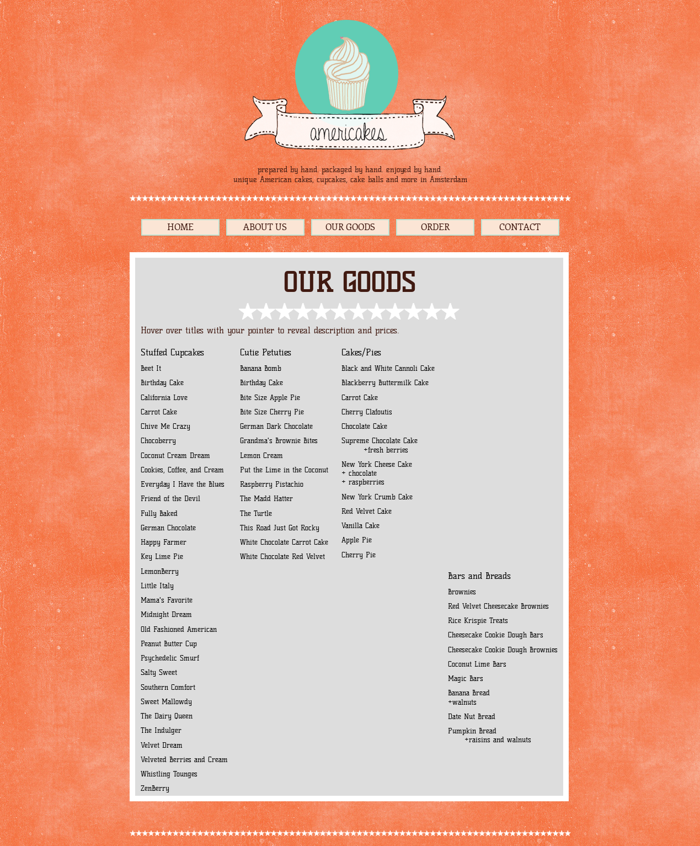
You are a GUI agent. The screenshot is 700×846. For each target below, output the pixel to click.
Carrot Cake (159, 412)
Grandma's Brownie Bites (279, 441)
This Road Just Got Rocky (279, 528)
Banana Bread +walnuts (469, 697)
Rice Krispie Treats (478, 620)
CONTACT (520, 227)
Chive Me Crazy (165, 426)
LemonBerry (160, 571)
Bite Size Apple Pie (270, 397)
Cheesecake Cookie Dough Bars (495, 635)
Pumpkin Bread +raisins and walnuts (495, 735)
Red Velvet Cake (366, 511)
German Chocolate (168, 528)
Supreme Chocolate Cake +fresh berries (379, 445)
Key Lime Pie (162, 556)
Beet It (151, 368)
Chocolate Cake (364, 426)
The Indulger (161, 730)
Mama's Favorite (167, 600)
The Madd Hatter (266, 498)
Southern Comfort (168, 687)
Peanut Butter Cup (169, 644)
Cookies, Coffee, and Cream (184, 470)
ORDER (435, 227)
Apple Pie (356, 540)
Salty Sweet (159, 672)
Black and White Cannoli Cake (388, 368)
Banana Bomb (260, 368)
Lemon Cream (261, 455)
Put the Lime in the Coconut (284, 470)
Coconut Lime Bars (477, 664)
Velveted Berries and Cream (184, 759)
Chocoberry (158, 441)
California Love (164, 397)
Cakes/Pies (361, 352)
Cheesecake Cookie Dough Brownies (503, 650)
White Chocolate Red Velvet (282, 556)
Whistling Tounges (169, 774)
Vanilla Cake (360, 526)
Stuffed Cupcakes (172, 352)
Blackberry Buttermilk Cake (385, 383)
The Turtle (256, 513)
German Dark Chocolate (276, 426)
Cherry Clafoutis (366, 412)
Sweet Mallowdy (166, 702)
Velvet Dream (162, 745)
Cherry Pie (358, 555)
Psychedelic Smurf (170, 658)
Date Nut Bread (471, 716)
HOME (180, 227)
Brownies (462, 592)
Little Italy (157, 586)
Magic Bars (465, 678)
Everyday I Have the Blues (183, 484)
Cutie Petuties (265, 352)
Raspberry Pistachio (271, 484)
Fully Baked (160, 513)
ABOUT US (265, 227)
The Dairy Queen (167, 716)
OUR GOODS (350, 227)
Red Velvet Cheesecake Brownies (498, 606)
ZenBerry (155, 788)
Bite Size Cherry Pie (272, 412)
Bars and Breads (479, 576)
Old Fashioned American (179, 629)
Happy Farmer (165, 542)
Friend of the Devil (170, 498)
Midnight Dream (166, 614)
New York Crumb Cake (377, 497)
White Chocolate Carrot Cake (284, 542)
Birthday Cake (162, 383)
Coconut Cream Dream (175, 455)
